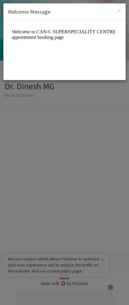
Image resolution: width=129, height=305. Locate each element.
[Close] (119, 10)
